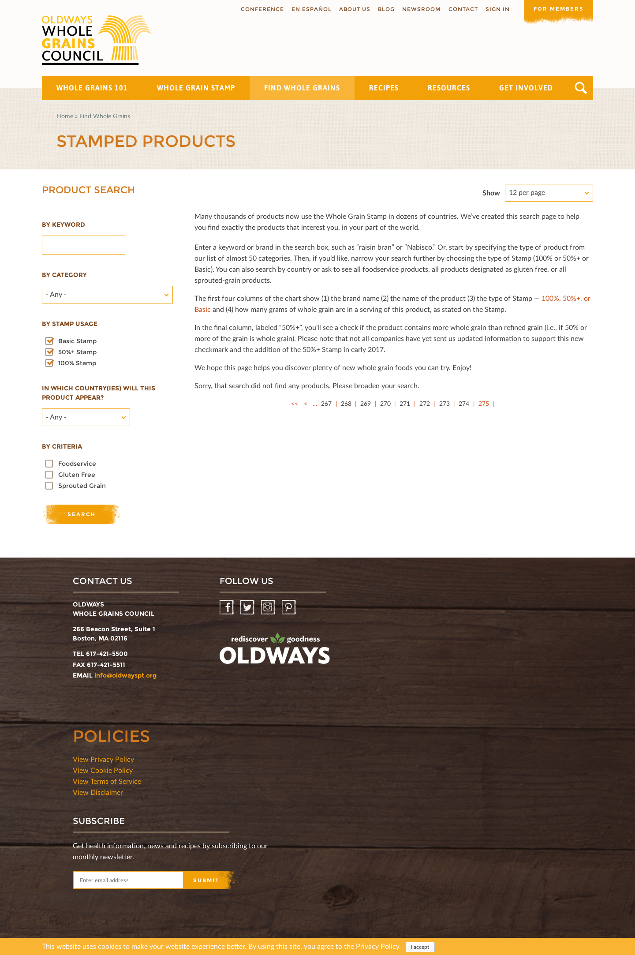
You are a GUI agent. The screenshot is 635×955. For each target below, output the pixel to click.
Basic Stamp (77, 341)
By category (64, 275)
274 (464, 403)
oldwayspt (275, 652)
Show (491, 192)
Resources (449, 87)
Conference (260, 9)
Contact (461, 9)
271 (405, 403)
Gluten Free (76, 475)
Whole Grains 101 (92, 87)
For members (558, 8)
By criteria (62, 446)
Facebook (227, 607)
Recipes (384, 87)
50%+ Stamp (77, 352)
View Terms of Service (107, 781)
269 (365, 403)
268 (346, 403)
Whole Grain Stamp (196, 87)
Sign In (496, 9)
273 (444, 403)
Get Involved (526, 87)
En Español (310, 9)
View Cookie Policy (103, 770)
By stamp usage (69, 324)
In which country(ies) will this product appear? (98, 392)
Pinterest (289, 607)
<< (294, 403)
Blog (384, 9)
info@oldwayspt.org (125, 675)
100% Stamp (77, 363)
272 (424, 403)
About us (353, 9)
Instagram (268, 607)
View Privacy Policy (103, 759)
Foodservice (77, 464)
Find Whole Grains (302, 87)
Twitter (248, 607)
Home (64, 116)
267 (326, 403)
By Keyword (63, 224)
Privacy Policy (377, 946)
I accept (420, 947)
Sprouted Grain (82, 486)
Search (581, 88)
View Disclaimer (98, 792)
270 (385, 403)
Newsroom (419, 9)
